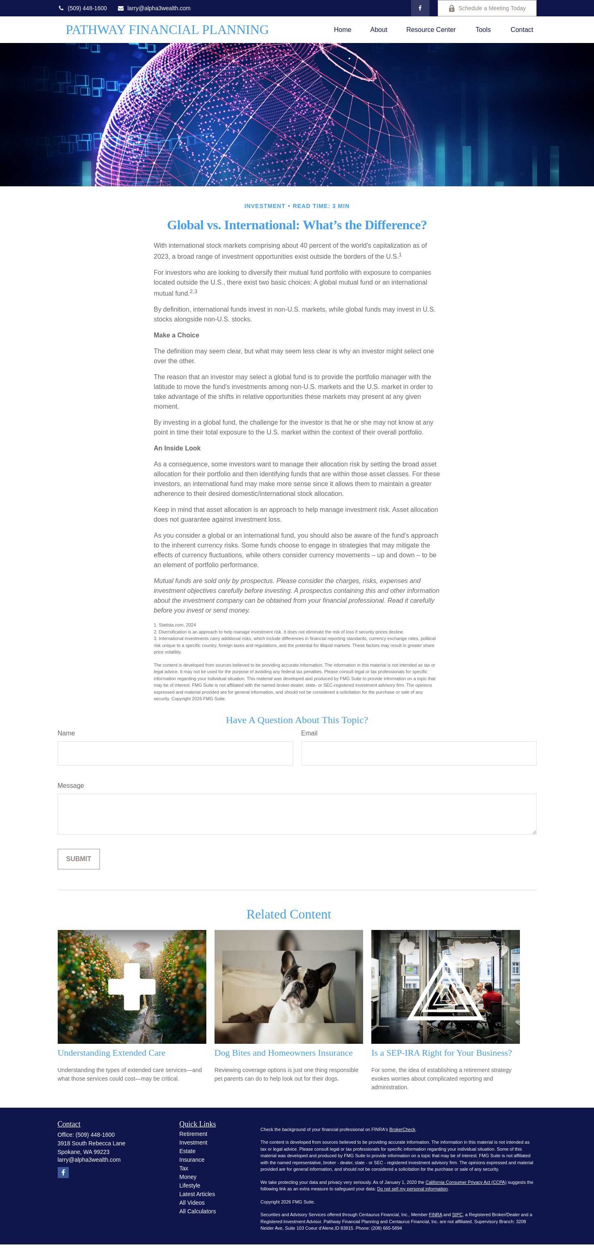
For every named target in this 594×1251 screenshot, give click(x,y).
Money (187, 1177)
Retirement (193, 1134)
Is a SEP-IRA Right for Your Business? (441, 1052)
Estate (187, 1151)
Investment (193, 1142)
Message (71, 785)
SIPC (457, 1214)
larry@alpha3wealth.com (153, 8)
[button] (343, 30)
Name (66, 733)
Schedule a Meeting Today (487, 8)
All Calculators (197, 1211)
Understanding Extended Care (112, 1052)
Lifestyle (189, 1185)
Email (309, 733)
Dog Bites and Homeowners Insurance (284, 1052)
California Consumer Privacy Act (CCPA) (465, 1182)
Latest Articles (197, 1194)
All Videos (192, 1202)
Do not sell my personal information (412, 1188)
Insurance (191, 1159)
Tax (183, 1168)
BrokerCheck (402, 1129)
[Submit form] (79, 859)
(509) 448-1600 (82, 8)
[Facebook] (420, 8)
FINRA (435, 1214)
